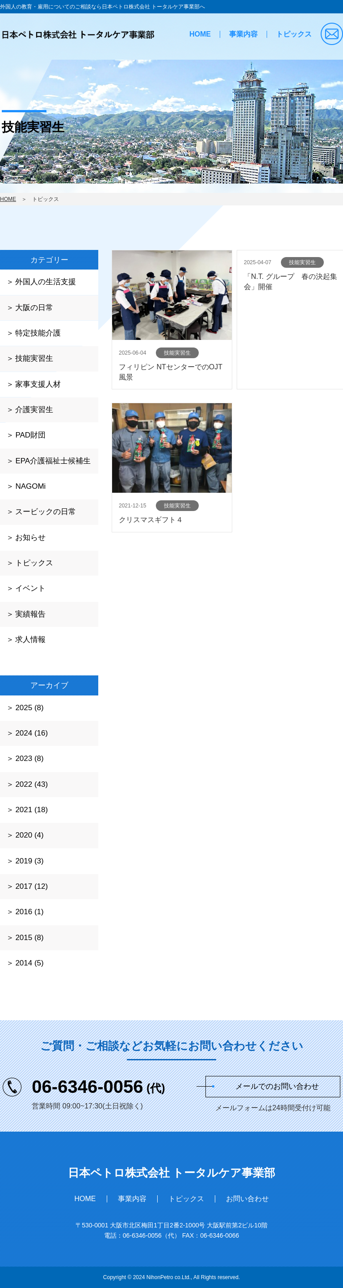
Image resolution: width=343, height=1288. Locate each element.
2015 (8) (29, 937)
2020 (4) (29, 835)
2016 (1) (29, 912)
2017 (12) (31, 886)
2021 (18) (31, 810)
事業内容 (243, 34)
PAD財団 (30, 435)
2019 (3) (29, 861)
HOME (200, 34)
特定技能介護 (38, 333)
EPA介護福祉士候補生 (53, 461)
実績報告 (30, 614)
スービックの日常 (45, 511)
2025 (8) (29, 707)
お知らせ (30, 537)
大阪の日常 (34, 307)
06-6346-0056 (98, 1086)
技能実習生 (34, 358)
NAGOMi (30, 486)
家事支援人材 (38, 384)
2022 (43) (31, 784)
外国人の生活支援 (45, 282)
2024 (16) (31, 733)
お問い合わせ (247, 1198)
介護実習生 (34, 409)
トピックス (294, 34)
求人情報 (30, 639)
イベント (30, 588)
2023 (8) (29, 758)
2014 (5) (29, 963)
